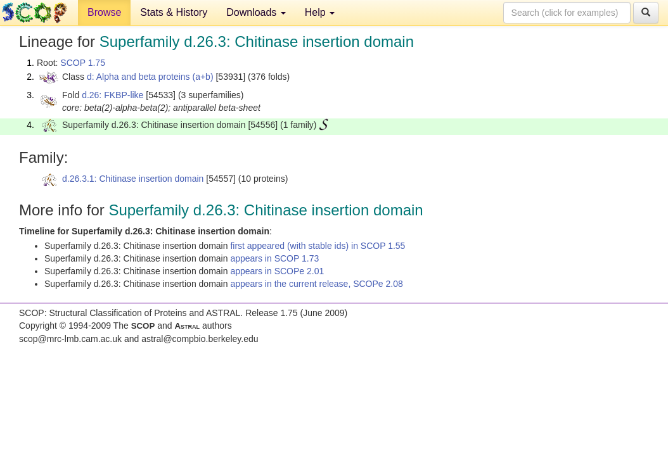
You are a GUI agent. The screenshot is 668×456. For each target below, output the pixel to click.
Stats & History (173, 12)
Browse (104, 12)
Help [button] (320, 12)
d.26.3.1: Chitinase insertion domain (132, 179)
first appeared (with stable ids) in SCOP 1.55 (317, 246)
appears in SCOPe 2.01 (277, 271)
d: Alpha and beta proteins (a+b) (150, 77)
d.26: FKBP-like (112, 95)
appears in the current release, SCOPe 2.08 (316, 284)
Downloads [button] (256, 12)
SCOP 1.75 (82, 63)
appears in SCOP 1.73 (274, 258)
